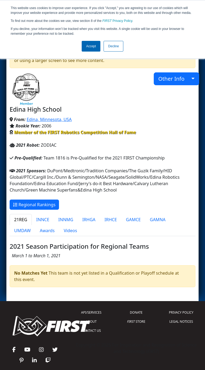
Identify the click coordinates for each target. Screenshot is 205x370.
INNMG (65, 220)
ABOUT (91, 321)
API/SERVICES (91, 312)
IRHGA (88, 220)
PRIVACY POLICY (181, 312)
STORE (136, 321)
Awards (47, 230)
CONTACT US (91, 330)
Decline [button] (113, 46)
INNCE (42, 220)
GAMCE (133, 220)
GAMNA (157, 220)
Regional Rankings (34, 205)
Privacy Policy (117, 21)
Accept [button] (91, 46)
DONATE (136, 312)
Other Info (174, 78)
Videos (70, 230)
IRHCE (111, 220)
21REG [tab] (20, 220)
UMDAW (22, 230)
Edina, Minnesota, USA (49, 119)
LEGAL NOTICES (181, 321)
